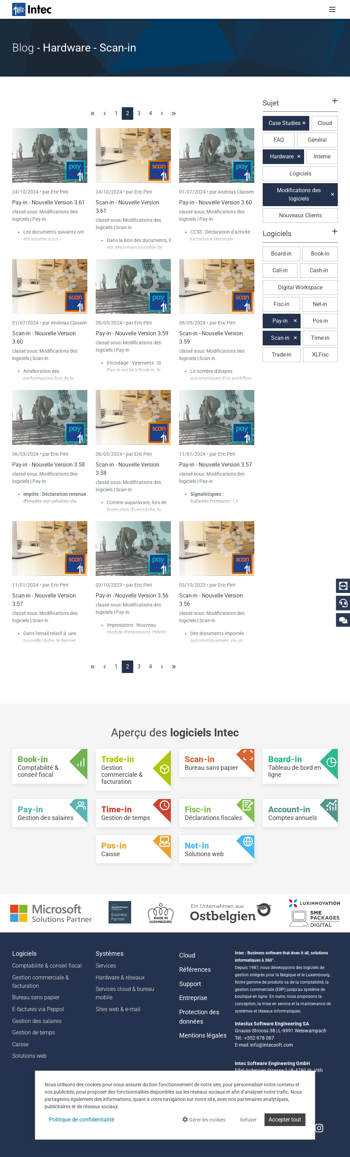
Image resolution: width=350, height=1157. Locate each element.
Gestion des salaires (37, 1021)
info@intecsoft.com (271, 1045)
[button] (300, 106)
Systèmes (110, 953)
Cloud (325, 123)
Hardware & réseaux (120, 977)
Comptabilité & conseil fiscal (47, 965)
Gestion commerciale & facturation (40, 981)
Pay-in (39, 219)
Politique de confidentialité (81, 1119)
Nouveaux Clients (300, 215)
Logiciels (300, 173)
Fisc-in (281, 304)
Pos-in (320, 321)
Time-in (320, 338)
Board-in (281, 253)
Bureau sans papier (35, 997)
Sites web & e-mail (118, 1009)
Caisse (20, 1044)
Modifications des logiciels (299, 194)
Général (317, 139)
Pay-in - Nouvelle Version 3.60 (215, 202)
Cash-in (319, 270)
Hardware (282, 156)
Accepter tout (285, 1119)
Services (106, 965)
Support (190, 983)
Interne (322, 156)
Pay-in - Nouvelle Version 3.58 (48, 464)
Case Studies (285, 123)
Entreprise (193, 997)
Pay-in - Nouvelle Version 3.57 (215, 464)
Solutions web (29, 1056)
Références (195, 969)
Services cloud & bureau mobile (125, 993)
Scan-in (124, 227)
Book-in (320, 253)
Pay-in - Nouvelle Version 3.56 (132, 595)
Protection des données (199, 1017)
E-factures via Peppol (38, 1009)
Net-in (320, 304)
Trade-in (282, 354)
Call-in (280, 270)
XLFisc (320, 354)
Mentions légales (202, 1035)
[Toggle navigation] (332, 9)
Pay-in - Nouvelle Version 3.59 (132, 333)
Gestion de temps (33, 1032)
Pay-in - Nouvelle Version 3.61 (48, 202)
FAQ (279, 139)
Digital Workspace (300, 287)
